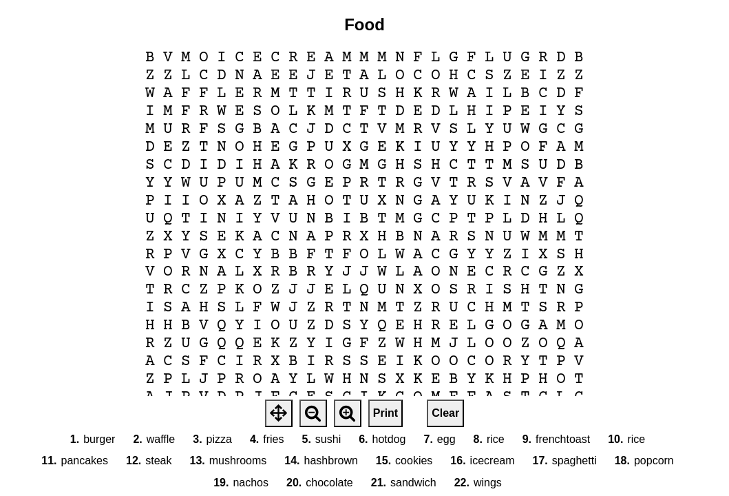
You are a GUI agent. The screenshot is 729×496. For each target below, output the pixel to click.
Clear (445, 413)
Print (385, 413)
